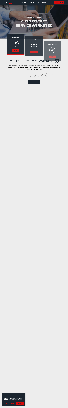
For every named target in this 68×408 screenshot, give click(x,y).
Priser (37, 2)
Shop (32, 3)
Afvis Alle (12, 403)
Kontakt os (44, 2)
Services (24, 3)
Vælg (6, 403)
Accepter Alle (20, 403)
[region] (14, 399)
